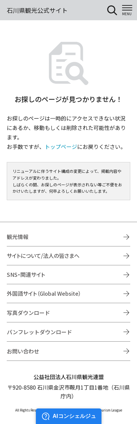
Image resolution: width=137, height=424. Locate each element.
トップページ (61, 146)
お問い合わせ (23, 351)
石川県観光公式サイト (37, 10)
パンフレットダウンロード (39, 332)
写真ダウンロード (28, 313)
